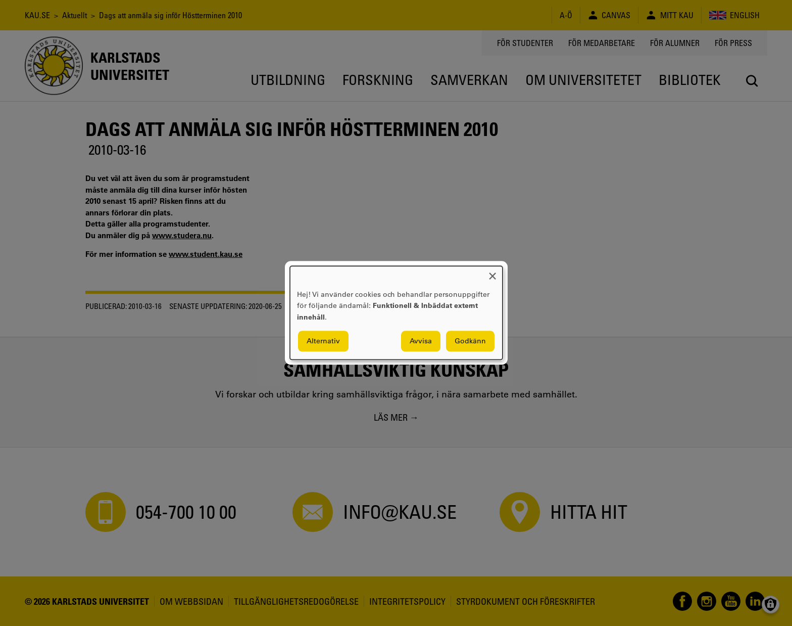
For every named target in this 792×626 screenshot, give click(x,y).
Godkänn (470, 341)
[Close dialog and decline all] (492, 272)
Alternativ (323, 341)
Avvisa (421, 341)
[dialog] (396, 313)
